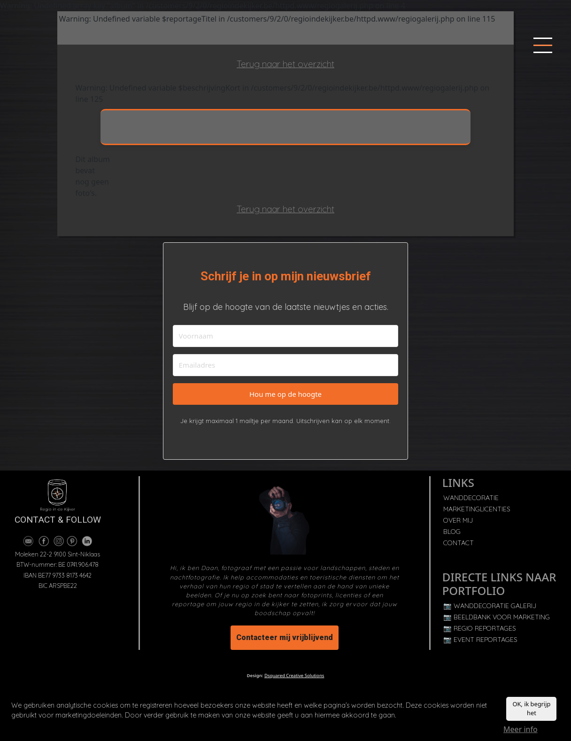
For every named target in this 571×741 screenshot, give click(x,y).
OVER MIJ (458, 520)
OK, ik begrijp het (531, 709)
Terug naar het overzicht (285, 63)
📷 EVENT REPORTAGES (480, 639)
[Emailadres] (286, 365)
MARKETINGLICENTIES (476, 509)
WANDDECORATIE (471, 498)
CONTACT (458, 543)
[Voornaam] (286, 336)
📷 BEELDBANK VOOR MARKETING (496, 617)
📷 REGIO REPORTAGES (479, 628)
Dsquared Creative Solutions (294, 675)
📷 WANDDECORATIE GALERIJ (489, 606)
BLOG (452, 531)
